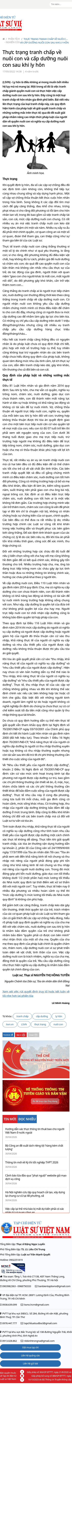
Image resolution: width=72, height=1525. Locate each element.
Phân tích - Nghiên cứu (12, 40)
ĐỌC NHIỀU (27, 1119)
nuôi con (58, 1024)
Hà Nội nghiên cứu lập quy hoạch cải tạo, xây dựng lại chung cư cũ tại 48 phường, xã (35, 1194)
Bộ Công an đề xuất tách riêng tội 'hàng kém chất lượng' (34, 1147)
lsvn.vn (10, 1024)
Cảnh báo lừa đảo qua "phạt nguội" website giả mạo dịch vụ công (35, 1177)
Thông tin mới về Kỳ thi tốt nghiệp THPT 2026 (31, 1162)
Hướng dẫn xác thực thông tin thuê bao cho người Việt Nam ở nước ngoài (34, 1130)
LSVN (24, 1024)
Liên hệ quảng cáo (30, 1355)
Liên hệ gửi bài (30, 1363)
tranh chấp (22, 1016)
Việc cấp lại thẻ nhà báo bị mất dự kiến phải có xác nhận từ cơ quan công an (34, 1210)
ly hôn (58, 1016)
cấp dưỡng (42, 1016)
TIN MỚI (10, 1119)
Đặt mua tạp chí (30, 1347)
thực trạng (40, 1024)
